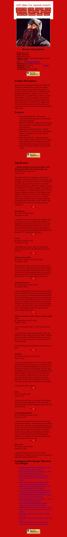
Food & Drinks (45, 11)
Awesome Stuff (21, 9)
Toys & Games (21, 11)
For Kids (48, 9)
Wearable (32, 14)
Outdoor (46, 14)
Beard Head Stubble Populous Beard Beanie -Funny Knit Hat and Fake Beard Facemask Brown (34, 478)
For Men (31, 9)
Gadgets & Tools (33, 11)
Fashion (39, 14)
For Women (39, 9)
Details (46, 65)
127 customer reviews (32, 62)
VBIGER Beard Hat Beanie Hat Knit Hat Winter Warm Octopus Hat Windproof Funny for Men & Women (35, 509)
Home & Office (22, 14)
